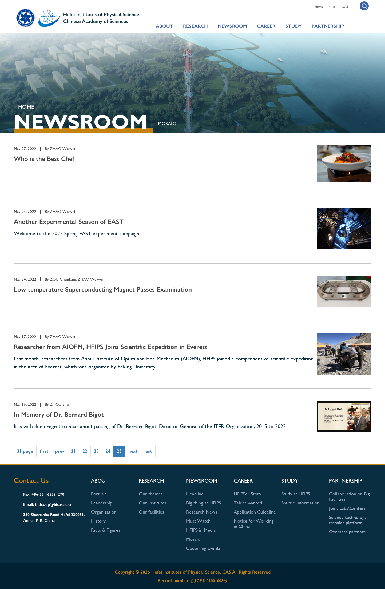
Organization (104, 512)
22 (84, 451)
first (44, 451)
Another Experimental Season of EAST (69, 221)
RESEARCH (195, 26)
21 (73, 451)
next (133, 451)
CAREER (266, 26)
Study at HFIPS (295, 493)
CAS (345, 7)
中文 (332, 7)
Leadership (101, 503)
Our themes (151, 493)
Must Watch (198, 521)
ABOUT (164, 26)
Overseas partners (347, 531)
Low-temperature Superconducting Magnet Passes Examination (103, 289)
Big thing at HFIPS (203, 503)
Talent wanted (248, 503)
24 (107, 451)
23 (96, 451)
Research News (201, 512)
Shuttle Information (300, 503)
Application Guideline (255, 512)
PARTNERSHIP (328, 26)
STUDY (293, 26)
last (148, 451)
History (98, 521)
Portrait (98, 493)
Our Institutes (152, 503)
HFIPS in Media (201, 530)
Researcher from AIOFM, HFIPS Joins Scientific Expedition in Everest (110, 347)
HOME (26, 107)
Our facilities (151, 512)
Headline (195, 493)
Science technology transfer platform (348, 519)
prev (59, 451)
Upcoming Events (203, 548)
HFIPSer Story (247, 493)
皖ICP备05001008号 (209, 580)
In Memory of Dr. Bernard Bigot (59, 414)
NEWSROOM (232, 26)
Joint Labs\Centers (347, 508)
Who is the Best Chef (44, 158)
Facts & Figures (105, 530)
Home (319, 7)
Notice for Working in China (253, 523)
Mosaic (167, 123)
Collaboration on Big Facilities (349, 496)
